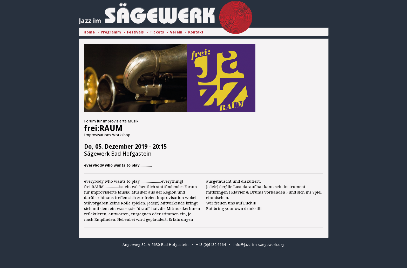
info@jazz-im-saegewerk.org (258, 244)
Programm (111, 32)
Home (89, 32)
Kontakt (196, 32)
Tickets (157, 32)
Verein (176, 32)
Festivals (135, 32)
